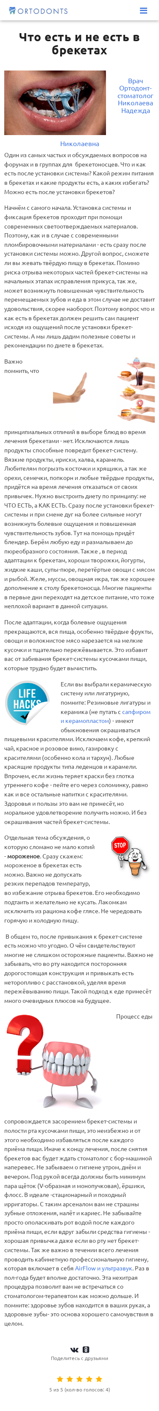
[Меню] (143, 10)
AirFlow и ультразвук (103, 1268)
